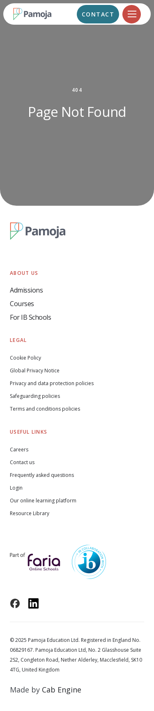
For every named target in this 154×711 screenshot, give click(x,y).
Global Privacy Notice (35, 370)
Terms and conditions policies (45, 408)
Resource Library (29, 513)
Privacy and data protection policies (52, 383)
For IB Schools (30, 317)
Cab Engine (61, 690)
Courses (22, 303)
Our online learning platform (43, 500)
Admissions (26, 290)
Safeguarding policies (35, 396)
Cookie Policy (25, 357)
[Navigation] (131, 14)
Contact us (22, 462)
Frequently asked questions (42, 475)
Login (16, 487)
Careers (19, 449)
